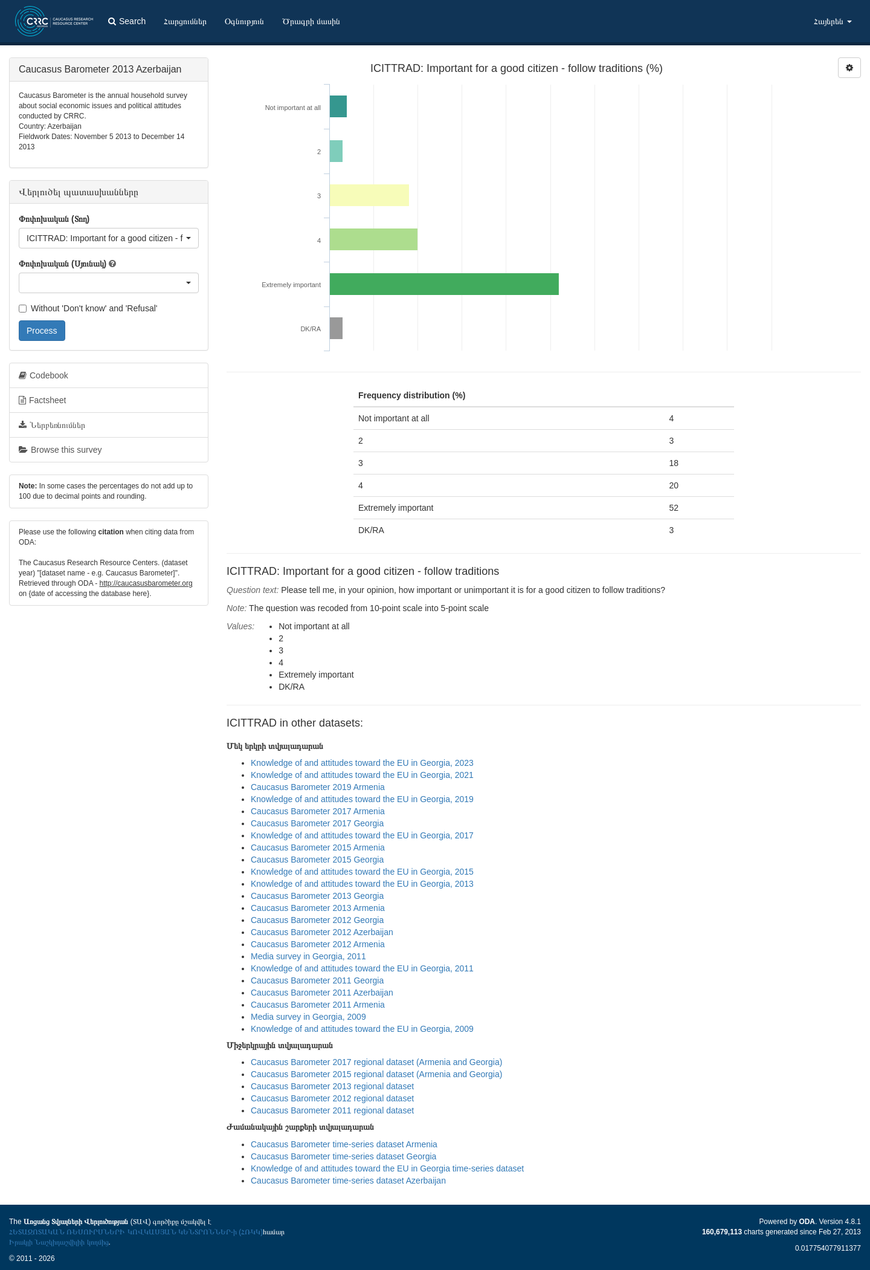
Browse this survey (60, 450)
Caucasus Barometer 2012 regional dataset (332, 1098)
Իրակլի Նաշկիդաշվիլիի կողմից (59, 1242)
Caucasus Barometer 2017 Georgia (317, 823)
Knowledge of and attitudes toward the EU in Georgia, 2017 (362, 835)
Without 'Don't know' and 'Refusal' (88, 308)
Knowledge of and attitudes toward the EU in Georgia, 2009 (362, 1029)
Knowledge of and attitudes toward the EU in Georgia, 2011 (362, 968)
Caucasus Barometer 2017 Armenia (318, 811)
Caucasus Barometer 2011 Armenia (318, 1004)
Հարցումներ (185, 21)
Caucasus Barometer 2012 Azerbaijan (322, 932)
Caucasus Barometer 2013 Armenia (318, 908)
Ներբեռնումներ (52, 425)
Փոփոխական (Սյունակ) (62, 263)
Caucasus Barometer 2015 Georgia (317, 859)
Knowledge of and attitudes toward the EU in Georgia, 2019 (362, 799)
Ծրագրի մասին (311, 21)
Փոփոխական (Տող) (54, 219)
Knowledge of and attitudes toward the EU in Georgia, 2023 (362, 763)
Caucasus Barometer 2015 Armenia (318, 847)
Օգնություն (244, 21)
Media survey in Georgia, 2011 (308, 956)
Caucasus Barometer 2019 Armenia (318, 787)
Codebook (43, 375)
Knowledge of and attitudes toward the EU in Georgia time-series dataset (387, 1168)
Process (42, 330)
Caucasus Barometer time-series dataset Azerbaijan (348, 1180)
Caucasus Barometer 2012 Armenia (318, 944)
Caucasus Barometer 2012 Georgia (317, 920)
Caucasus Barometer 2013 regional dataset (332, 1086)
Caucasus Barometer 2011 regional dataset (332, 1110)
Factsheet (42, 400)
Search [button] (127, 21)
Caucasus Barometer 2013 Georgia (317, 896)
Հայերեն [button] (833, 21)
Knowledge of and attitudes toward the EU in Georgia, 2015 (362, 871)
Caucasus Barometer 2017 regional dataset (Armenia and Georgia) (376, 1062)
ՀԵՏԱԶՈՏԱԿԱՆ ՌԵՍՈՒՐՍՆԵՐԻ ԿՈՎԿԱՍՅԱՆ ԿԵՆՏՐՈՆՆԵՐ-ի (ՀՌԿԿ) (136, 1232)
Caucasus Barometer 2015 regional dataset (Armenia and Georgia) (376, 1074)
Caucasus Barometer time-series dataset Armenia (344, 1144)
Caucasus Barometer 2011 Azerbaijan (322, 992)
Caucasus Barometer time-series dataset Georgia (343, 1156)
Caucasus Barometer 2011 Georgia (317, 980)
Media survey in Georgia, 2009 (308, 1017)
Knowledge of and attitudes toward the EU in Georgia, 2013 (362, 884)
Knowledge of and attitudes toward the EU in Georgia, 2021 (362, 775)
